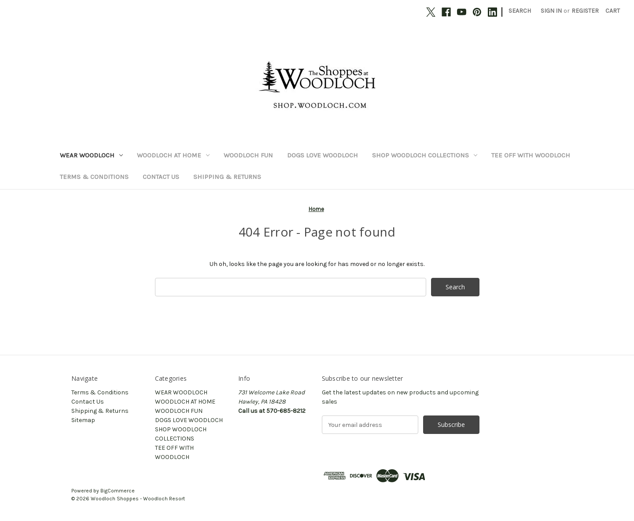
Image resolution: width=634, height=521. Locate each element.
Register (585, 11)
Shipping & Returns (227, 177)
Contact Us (161, 177)
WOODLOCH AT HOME (173, 155)
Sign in (551, 11)
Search (520, 11)
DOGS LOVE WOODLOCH (322, 155)
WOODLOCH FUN (248, 155)
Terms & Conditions (94, 177)
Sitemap (83, 420)
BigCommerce (117, 491)
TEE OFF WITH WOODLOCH (530, 155)
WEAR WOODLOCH (91, 155)
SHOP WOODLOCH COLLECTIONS (424, 155)
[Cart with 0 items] (613, 11)
